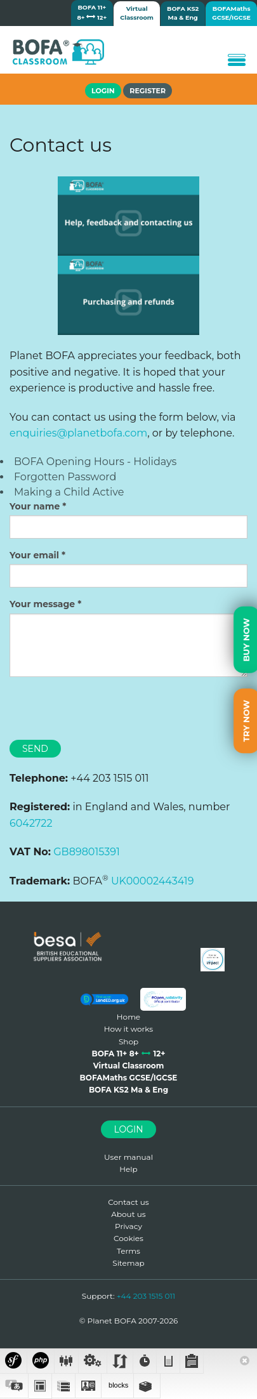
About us (128, 1214)
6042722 (31, 823)
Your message (42, 604)
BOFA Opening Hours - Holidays (95, 462)
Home (128, 1016)
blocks (117, 1385)
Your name (35, 506)
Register (147, 90)
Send (35, 748)
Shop (128, 1041)
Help (128, 1169)
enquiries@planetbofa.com (78, 433)
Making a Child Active (69, 492)
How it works (128, 1029)
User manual (128, 1157)
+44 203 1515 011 (146, 1296)
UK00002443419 (152, 881)
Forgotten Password (65, 477)
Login (128, 1129)
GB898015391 (86, 852)
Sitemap (128, 1263)
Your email (34, 555)
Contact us (128, 1202)
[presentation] (106, 712)
